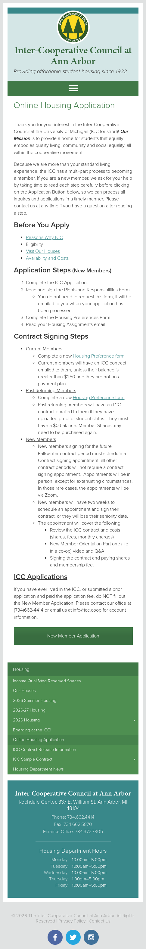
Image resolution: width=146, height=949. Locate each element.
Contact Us (99, 921)
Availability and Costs (47, 258)
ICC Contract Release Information (44, 749)
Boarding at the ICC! (32, 730)
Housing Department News (38, 769)
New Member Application (73, 636)
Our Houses (24, 690)
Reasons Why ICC (44, 237)
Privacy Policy (71, 921)
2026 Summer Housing (34, 700)
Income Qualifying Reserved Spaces (47, 681)
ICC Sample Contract (32, 759)
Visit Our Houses (43, 251)
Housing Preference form (99, 356)
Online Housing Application (38, 739)
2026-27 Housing (29, 710)
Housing (21, 669)
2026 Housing (26, 720)
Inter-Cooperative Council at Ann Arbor (73, 55)
